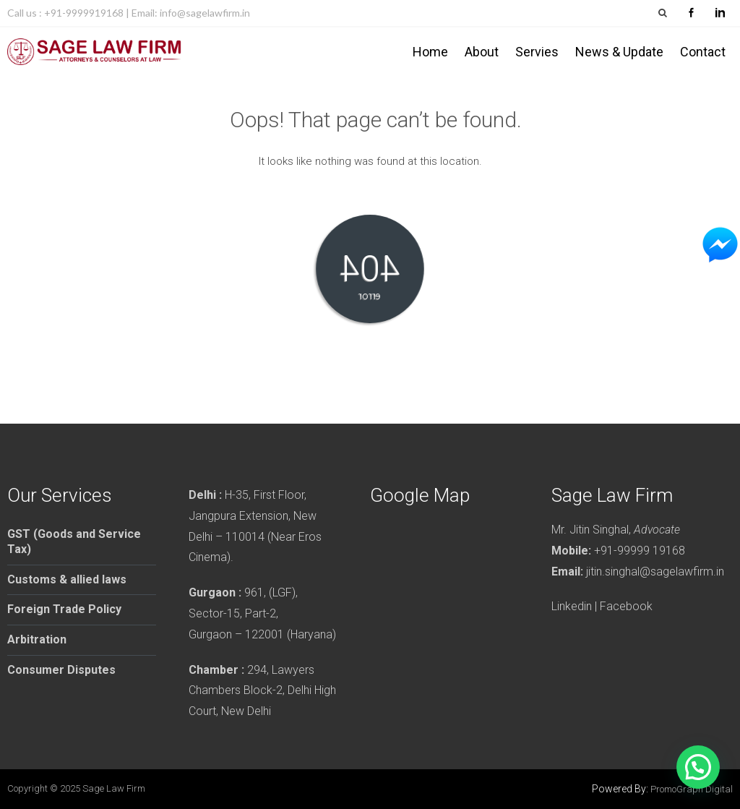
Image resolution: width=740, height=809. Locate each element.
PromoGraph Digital (691, 789)
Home (430, 51)
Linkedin (571, 606)
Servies (537, 51)
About (482, 51)
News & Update (619, 51)
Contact (703, 51)
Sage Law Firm (113, 788)
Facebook (626, 606)
